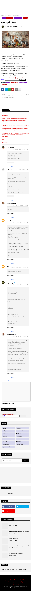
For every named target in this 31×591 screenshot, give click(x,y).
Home (2, 15)
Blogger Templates (14, 586)
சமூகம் (3, 18)
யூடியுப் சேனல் (6, 446)
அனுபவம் (19, 436)
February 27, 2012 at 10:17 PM (19, 169)
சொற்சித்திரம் (10, 18)
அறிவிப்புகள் (6, 444)
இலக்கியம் (5, 433)
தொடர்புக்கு (20, 444)
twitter (24, 506)
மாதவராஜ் (8, 15)
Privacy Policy (24, 584)
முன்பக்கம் (8, 580)
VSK (8, 169)
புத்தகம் (4, 438)
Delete (12, 162)
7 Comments (26, 110)
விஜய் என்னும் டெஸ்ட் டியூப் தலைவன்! (19, 546)
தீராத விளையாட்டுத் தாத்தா (16, 553)
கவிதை (19, 441)
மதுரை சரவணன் (11, 203)
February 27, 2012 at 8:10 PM (20, 149)
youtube (9, 511)
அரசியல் (5, 436)
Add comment (10, 380)
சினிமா (19, 433)
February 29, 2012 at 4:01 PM (20, 336)
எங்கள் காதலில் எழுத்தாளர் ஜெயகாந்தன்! (19, 531)
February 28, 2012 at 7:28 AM (20, 222)
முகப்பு (4, 428)
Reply (8, 162)
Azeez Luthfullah (11, 221)
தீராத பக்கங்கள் (18, 18)
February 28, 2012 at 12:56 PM (19, 267)
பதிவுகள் (19, 428)
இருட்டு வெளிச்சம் (13, 538)
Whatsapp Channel (23, 511)
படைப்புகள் (20, 431)
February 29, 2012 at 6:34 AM (20, 284)
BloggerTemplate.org (15, 587)
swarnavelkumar (11, 334)
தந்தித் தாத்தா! (12, 523)
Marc (8, 266)
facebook (9, 506)
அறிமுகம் (5, 431)
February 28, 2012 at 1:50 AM (20, 205)
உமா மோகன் (10, 147)
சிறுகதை (5, 441)
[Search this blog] (12, 460)
